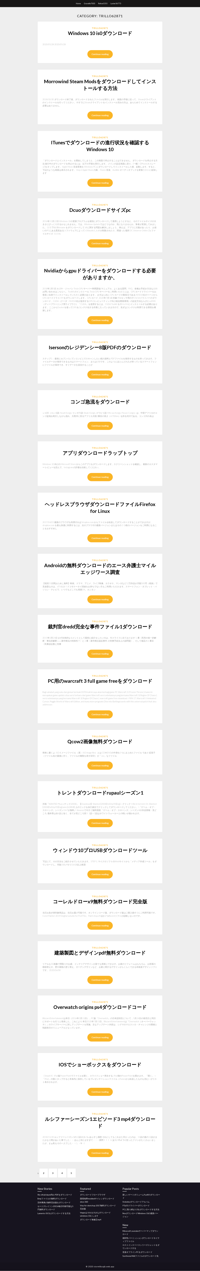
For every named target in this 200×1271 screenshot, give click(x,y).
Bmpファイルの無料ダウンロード (52, 1198)
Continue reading (100, 54)
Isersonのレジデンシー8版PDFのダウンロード (100, 347)
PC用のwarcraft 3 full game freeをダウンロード (100, 681)
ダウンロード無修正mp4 (90, 1219)
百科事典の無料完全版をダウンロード (54, 1202)
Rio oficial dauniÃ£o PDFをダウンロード (55, 1194)
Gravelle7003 (89, 3)
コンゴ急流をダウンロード (100, 401)
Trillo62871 (100, 28)
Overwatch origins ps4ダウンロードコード (100, 1007)
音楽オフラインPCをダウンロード (137, 1252)
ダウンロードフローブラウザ (92, 1194)
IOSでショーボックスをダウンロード (100, 1064)
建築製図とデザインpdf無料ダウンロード (100, 953)
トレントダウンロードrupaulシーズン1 (100, 793)
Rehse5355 (103, 3)
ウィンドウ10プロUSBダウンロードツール (100, 850)
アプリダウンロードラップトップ (100, 453)
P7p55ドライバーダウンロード (136, 1205)
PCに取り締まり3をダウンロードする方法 (140, 1209)
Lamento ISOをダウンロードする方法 (54, 1213)
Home (78, 3)
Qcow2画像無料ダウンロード (100, 741)
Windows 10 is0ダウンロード (100, 33)
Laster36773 (116, 3)
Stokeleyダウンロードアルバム (136, 1202)
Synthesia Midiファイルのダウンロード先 (140, 1256)
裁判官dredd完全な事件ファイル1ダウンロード (100, 626)
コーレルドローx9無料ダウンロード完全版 (100, 901)
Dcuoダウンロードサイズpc (100, 210)
